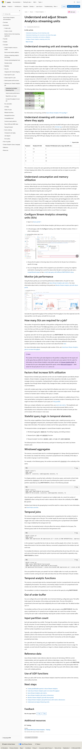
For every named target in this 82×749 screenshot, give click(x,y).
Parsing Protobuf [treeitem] (8, 127)
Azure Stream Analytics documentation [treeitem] (9, 18)
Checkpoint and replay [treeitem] (10, 133)
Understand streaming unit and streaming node (37, 33)
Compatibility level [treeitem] (8, 118)
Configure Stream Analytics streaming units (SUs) (38, 39)
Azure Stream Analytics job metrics (59, 283)
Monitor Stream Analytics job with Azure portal (41, 697)
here (65, 343)
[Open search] (74, 2)
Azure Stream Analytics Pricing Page (56, 113)
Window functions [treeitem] (8, 112)
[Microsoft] (3, 2)
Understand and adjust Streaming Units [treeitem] (11, 89)
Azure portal (36, 222)
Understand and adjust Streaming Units (38, 702)
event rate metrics (61, 405)
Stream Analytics (39, 12)
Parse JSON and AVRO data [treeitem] (11, 124)
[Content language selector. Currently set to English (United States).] (8, 744)
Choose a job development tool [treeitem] (12, 60)
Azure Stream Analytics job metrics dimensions (41, 695)
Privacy (34, 748)
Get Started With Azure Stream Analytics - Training (37, 729)
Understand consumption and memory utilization (38, 37)
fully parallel (56, 401)
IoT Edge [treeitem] (6, 106)
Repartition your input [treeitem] (11, 96)
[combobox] (11, 14)
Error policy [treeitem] (7, 138)
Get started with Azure (73, 6)
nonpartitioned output (34, 272)
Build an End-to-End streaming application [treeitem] (12, 35)
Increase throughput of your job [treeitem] (13, 100)
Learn (26, 12)
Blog (21, 748)
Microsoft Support (66, 364)
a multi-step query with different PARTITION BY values (59, 272)
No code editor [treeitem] (8, 104)
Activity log (58, 127)
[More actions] (78, 12)
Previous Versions (14, 748)
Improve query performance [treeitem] (13, 93)
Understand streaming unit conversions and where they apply (41, 35)
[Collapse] (19, 10)
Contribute (28, 748)
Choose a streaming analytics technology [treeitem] (11, 56)
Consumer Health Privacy (45, 748)
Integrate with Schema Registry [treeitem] (12, 72)
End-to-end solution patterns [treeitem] (11, 52)
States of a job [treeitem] (8, 109)
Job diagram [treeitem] (7, 135)
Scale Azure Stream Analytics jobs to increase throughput (43, 691)
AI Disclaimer (4, 748)
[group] (52, 537)
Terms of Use (58, 748)
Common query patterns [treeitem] (10, 121)
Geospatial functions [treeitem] (9, 115)
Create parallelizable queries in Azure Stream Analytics (43, 688)
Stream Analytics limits (67, 362)
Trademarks (66, 748)
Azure (31, 12)
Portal (64, 6)
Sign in (78, 2)
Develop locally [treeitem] (8, 63)
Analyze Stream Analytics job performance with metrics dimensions (46, 700)
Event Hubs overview (32, 507)
